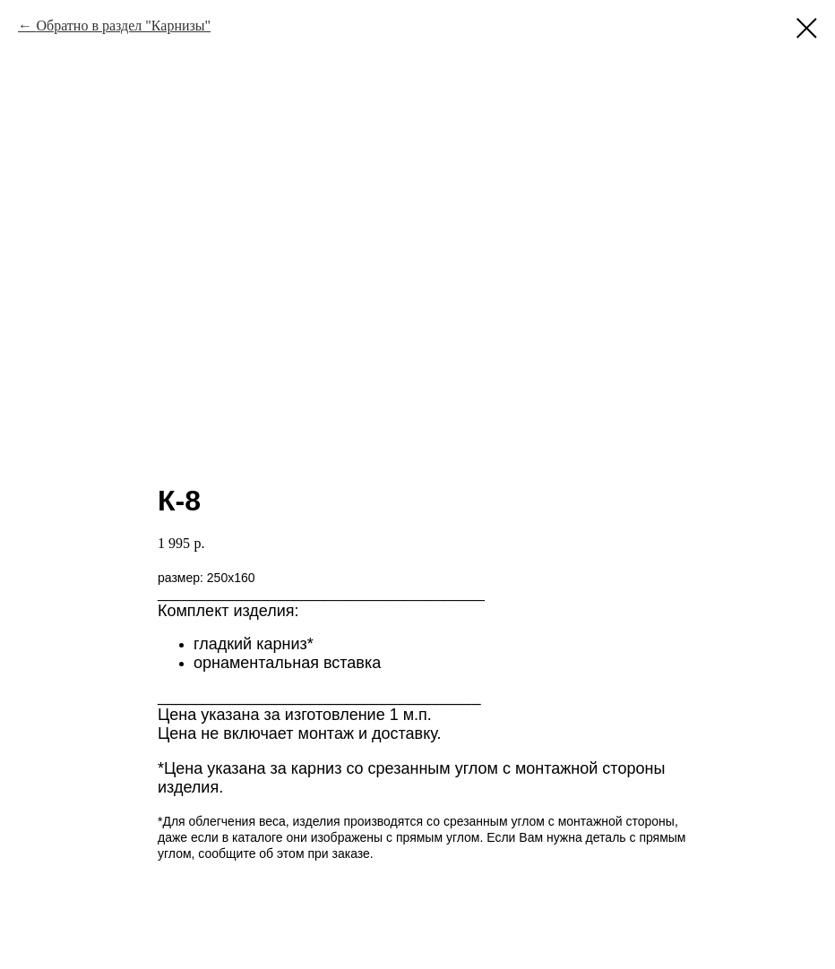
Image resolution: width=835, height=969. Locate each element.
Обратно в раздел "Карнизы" (123, 25)
